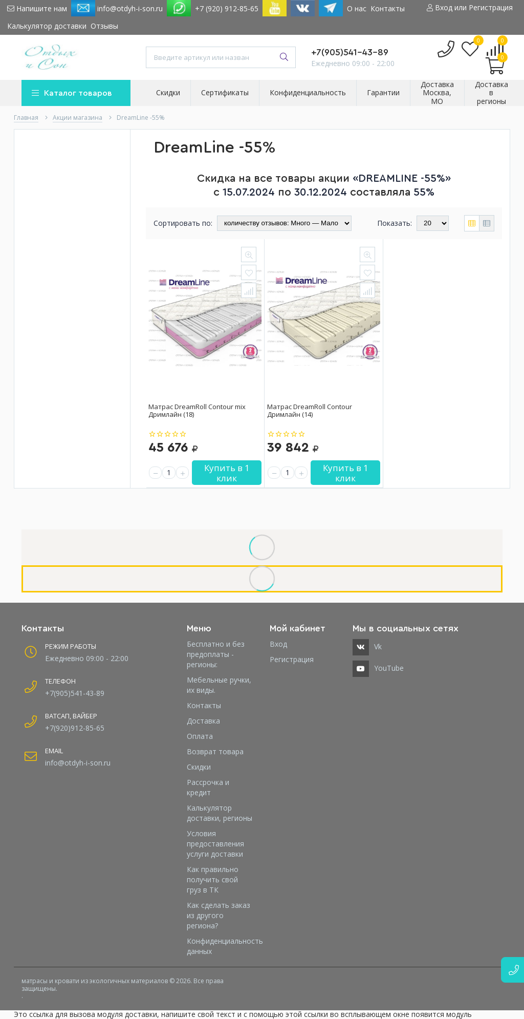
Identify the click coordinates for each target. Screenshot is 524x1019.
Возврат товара (215, 751)
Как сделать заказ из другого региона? (218, 915)
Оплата (200, 736)
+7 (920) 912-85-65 (226, 8)
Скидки (199, 767)
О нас (356, 8)
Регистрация (292, 659)
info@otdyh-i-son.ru (117, 8)
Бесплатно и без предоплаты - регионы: (216, 654)
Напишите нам (37, 8)
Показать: (394, 223)
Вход (278, 644)
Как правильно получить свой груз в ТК (212, 879)
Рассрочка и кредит (208, 787)
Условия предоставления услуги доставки (215, 844)
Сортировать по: (183, 223)
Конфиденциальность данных (220, 946)
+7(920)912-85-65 (74, 728)
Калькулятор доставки (46, 26)
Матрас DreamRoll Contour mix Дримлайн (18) (197, 411)
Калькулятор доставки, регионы (219, 813)
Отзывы (104, 26)
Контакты (387, 8)
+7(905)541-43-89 (349, 52)
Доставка (203, 721)
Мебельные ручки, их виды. (219, 685)
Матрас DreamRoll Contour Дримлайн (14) (309, 411)
